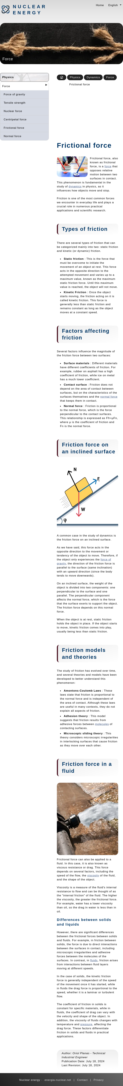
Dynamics (93, 77)
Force (6, 86)
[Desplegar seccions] (45, 86)
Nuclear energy (29, 9)
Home (100, 5)
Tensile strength (14, 102)
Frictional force (14, 127)
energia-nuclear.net (58, 1079)
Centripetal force (15, 119)
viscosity (93, 875)
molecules (102, 724)
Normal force (12, 136)
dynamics (75, 186)
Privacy (99, 1079)
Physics (8, 77)
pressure (86, 1024)
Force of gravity (14, 94)
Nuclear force (13, 111)
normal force (108, 396)
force (108, 166)
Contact (82, 1079)
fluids (94, 960)
